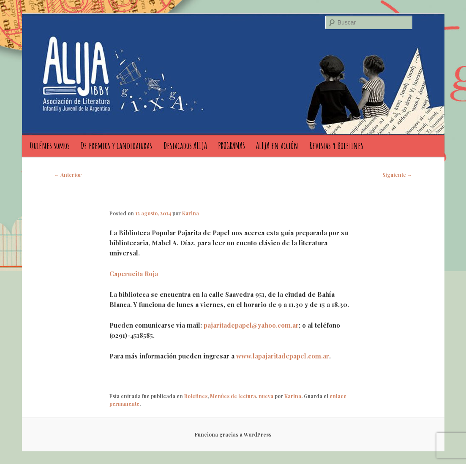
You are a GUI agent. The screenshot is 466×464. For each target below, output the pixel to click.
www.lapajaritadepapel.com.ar (282, 356)
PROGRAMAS (231, 145)
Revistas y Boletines (336, 145)
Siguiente (397, 174)
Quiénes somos (50, 145)
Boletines (195, 396)
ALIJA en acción (277, 145)
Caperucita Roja (133, 273)
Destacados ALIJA (185, 145)
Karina (190, 213)
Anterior (68, 174)
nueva (266, 396)
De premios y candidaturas (116, 145)
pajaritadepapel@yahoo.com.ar (251, 325)
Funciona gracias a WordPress (233, 434)
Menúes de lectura (233, 396)
